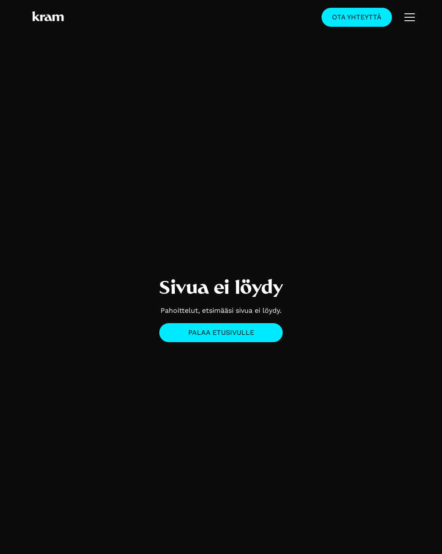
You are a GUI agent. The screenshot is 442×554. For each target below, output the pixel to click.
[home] (48, 17)
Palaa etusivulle (221, 332)
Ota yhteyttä (357, 17)
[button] (409, 17)
